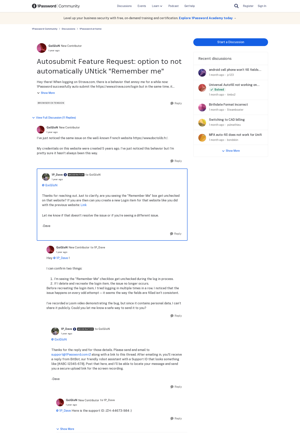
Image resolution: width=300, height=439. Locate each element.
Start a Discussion (230, 42)
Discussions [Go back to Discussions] (68, 28)
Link (84, 205)
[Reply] (176, 103)
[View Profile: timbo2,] (202, 88)
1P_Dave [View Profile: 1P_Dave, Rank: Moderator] (57, 174)
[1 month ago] (216, 75)
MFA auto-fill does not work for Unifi (235, 135)
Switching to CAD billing (227, 120)
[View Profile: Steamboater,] (202, 107)
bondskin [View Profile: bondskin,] (232, 139)
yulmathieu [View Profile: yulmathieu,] (234, 124)
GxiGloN (51, 185)
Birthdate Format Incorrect (228, 104)
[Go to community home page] (56, 6)
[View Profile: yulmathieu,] (202, 123)
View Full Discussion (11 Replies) (54, 117)
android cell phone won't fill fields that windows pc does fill (234, 70)
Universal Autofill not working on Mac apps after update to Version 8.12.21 (233, 85)
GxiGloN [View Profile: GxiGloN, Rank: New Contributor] (54, 45)
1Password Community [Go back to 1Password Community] (45, 28)
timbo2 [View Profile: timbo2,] (231, 94)
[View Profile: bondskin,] (202, 138)
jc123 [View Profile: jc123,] (230, 74)
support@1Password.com (69, 354)
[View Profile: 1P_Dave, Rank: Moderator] (46, 177)
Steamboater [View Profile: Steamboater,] (235, 109)
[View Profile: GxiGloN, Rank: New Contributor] (41, 48)
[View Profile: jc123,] (202, 73)
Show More (46, 93)
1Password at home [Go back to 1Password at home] (90, 28)
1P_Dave (62, 258)
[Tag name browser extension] (51, 103)
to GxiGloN (93, 174)
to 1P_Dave (97, 247)
